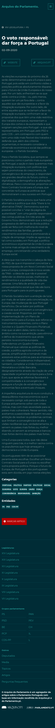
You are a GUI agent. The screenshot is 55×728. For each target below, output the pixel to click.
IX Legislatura (10, 585)
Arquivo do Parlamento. (20, 6)
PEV (31, 620)
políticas (37, 485)
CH (30, 627)
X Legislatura (9, 579)
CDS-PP (15, 507)
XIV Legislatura (12, 27)
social (47, 485)
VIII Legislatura (10, 592)
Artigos (6, 675)
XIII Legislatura (10, 559)
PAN (31, 614)
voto (15, 489)
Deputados (8, 655)
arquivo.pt (44, 62)
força (39, 489)
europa (23, 489)
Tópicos (6, 668)
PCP (4, 633)
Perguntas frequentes (15, 681)
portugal (7, 485)
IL (30, 633)
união (32, 489)
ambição (36, 493)
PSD (8, 507)
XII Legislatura (10, 566)
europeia (6, 489)
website (12, 62)
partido (27, 485)
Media (5, 662)
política (18, 485)
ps (27, 27)
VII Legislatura (10, 598)
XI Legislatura (10, 572)
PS (3, 507)
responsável (24, 493)
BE (3, 627)
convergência (9, 493)
